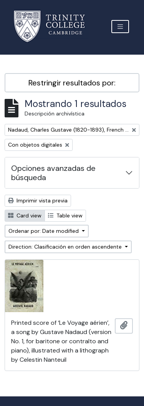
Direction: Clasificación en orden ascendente (65, 246)
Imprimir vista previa (38, 200)
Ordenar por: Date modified (44, 230)
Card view (24, 215)
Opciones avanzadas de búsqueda (53, 172)
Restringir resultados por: (72, 83)
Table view (65, 215)
